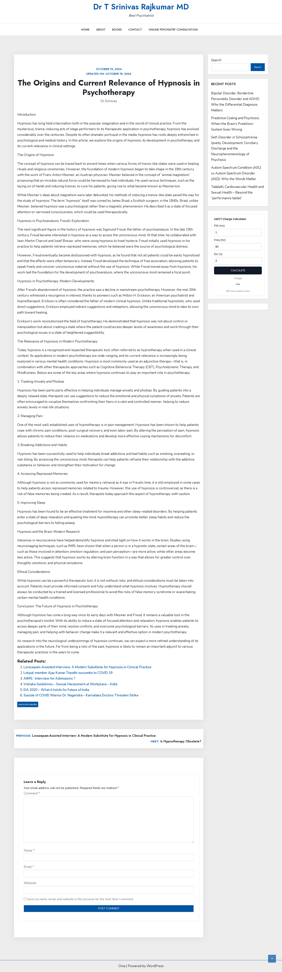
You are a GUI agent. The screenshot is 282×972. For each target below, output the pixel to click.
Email (29, 867)
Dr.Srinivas (109, 101)
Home (85, 30)
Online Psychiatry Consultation (173, 30)
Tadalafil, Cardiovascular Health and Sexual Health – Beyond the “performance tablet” (237, 192)
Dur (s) (218, 254)
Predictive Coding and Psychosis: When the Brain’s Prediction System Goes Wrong (235, 124)
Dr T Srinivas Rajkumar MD (141, 6)
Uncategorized (27, 704)
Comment (32, 793)
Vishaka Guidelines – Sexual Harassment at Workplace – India (70, 684)
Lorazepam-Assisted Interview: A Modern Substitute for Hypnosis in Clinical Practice (87, 667)
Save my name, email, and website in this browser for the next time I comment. (80, 899)
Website (30, 883)
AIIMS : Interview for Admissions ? (49, 678)
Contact (135, 30)
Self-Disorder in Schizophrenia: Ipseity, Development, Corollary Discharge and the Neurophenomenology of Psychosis (234, 148)
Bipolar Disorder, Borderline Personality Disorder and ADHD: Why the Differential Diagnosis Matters (235, 102)
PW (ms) (219, 225)
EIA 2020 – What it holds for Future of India (56, 690)
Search (216, 60)
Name (29, 850)
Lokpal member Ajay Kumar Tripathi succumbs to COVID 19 (68, 673)
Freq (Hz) (220, 240)
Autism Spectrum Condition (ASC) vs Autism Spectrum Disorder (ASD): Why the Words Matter (236, 173)
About (101, 30)
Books (117, 30)
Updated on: (108, 71)
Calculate (238, 270)
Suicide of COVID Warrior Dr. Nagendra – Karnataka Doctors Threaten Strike (81, 695)
